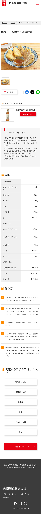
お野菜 (20, 402)
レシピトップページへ (20, 446)
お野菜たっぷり (20, 392)
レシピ (13, 23)
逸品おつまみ (20, 382)
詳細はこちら (27, 114)
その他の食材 (20, 422)
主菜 (20, 432)
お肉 (20, 412)
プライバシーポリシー (10, 494)
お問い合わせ (25, 494)
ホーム (4, 23)
